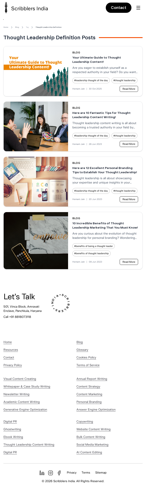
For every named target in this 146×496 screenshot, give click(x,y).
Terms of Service (88, 365)
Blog (17, 27)
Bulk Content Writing (90, 437)
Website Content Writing (93, 429)
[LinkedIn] (42, 472)
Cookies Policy (86, 357)
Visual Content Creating (19, 378)
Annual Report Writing (91, 378)
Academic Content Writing (21, 402)
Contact (118, 7)
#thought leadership (124, 80)
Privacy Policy (12, 365)
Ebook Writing (13, 437)
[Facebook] (59, 472)
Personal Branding (89, 402)
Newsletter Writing (16, 394)
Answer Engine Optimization (96, 409)
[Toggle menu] (138, 8)
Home (5, 27)
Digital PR (10, 421)
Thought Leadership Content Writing (28, 444)
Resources (10, 349)
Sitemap (101, 472)
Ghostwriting (12, 429)
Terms (86, 472)
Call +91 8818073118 (17, 316)
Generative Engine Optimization (25, 409)
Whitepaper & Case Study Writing (26, 386)
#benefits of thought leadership (91, 253)
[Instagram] (50, 472)
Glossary (82, 349)
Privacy (71, 472)
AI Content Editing (89, 452)
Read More (128, 88)
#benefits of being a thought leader (93, 246)
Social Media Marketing (92, 444)
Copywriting (84, 421)
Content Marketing (89, 394)
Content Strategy (88, 386)
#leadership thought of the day (91, 80)
